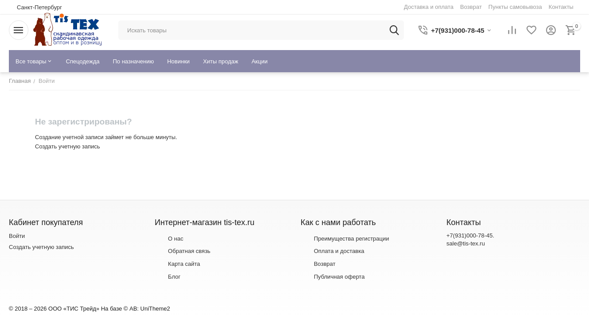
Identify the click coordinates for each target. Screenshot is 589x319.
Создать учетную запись (67, 146)
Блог (174, 276)
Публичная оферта (339, 276)
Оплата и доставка (339, 251)
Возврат (325, 264)
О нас (175, 238)
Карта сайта (184, 264)
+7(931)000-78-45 (469, 235)
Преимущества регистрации (351, 238)
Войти (17, 236)
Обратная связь (189, 251)
